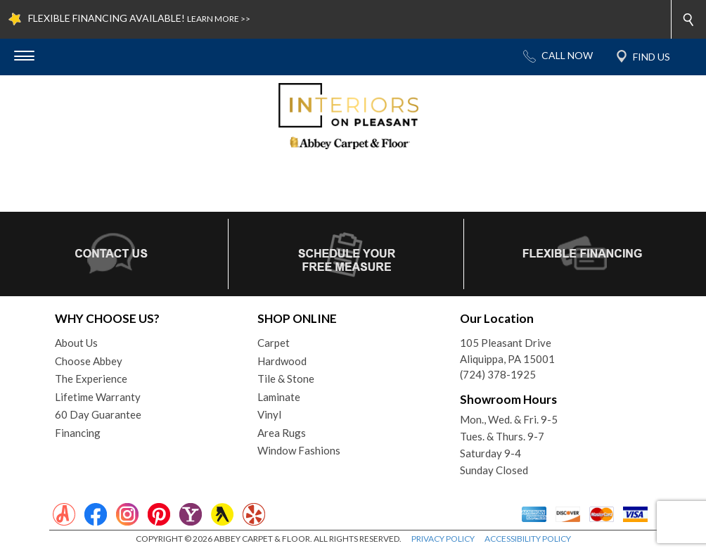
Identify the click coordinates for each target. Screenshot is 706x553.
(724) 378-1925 (498, 374)
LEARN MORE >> (218, 18)
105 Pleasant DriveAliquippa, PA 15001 (507, 350)
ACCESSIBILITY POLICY (527, 538)
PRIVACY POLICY (443, 538)
